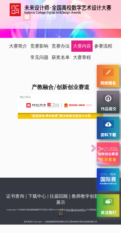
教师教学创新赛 (87, 196)
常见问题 (39, 57)
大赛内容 (82, 46)
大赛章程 (82, 57)
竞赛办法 (61, 46)
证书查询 (15, 196)
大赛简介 (18, 46)
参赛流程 (103, 46)
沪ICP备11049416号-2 (76, 209)
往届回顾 (59, 196)
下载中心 (37, 196)
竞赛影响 (39, 46)
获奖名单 (61, 57)
